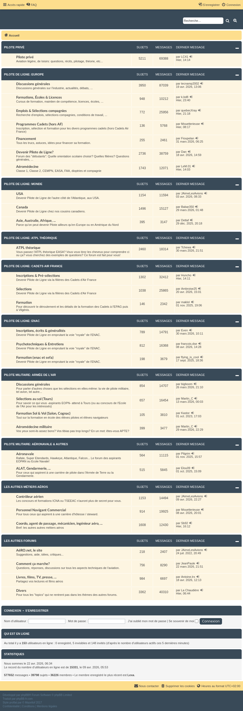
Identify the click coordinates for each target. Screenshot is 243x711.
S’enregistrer (36, 610)
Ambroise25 (189, 288)
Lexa (131, 675)
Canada (22, 207)
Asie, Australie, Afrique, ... (36, 221)
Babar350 (187, 206)
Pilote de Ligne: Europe (24, 74)
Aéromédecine (27, 167)
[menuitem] (31, 5)
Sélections (24, 289)
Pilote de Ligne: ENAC (22, 320)
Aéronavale (25, 454)
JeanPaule (188, 563)
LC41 (184, 56)
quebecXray (189, 110)
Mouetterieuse (190, 123)
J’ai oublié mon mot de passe (147, 621)
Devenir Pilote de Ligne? (35, 152)
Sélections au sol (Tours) (34, 399)
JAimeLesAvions (192, 193)
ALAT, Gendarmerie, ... (33, 468)
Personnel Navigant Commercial (41, 510)
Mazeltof (30, 702)
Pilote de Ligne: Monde (23, 184)
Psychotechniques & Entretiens (40, 344)
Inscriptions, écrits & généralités (40, 331)
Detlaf (185, 220)
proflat (13, 702)
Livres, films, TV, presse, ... (36, 577)
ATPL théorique (28, 248)
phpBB (25, 695)
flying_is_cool (190, 357)
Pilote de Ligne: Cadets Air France (33, 266)
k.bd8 (184, 97)
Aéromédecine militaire (34, 427)
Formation (24, 302)
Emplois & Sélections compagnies (41, 111)
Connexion (12, 610)
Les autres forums (20, 540)
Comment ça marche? (33, 564)
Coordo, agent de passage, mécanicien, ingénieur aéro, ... (59, 523)
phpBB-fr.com (24, 698)
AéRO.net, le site (29, 550)
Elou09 (185, 468)
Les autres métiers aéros (26, 486)
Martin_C (187, 398)
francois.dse (189, 343)
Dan (183, 151)
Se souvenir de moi (183, 621)
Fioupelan (187, 138)
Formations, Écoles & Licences (39, 97)
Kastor (185, 413)
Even (184, 330)
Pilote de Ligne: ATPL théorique (30, 238)
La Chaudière (190, 590)
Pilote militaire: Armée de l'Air (30, 374)
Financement (26, 139)
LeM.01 (186, 166)
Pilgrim (185, 453)
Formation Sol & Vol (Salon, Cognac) (43, 413)
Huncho (186, 275)
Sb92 (184, 523)
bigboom (186, 384)
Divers (21, 591)
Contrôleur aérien (29, 497)
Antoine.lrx (188, 576)
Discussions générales (33, 84)
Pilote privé (14, 47)
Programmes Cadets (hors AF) (39, 124)
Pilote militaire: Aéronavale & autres (36, 444)
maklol (185, 302)
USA (19, 194)
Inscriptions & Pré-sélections (38, 276)
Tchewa (186, 247)
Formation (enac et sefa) (35, 358)
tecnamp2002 (190, 83)
